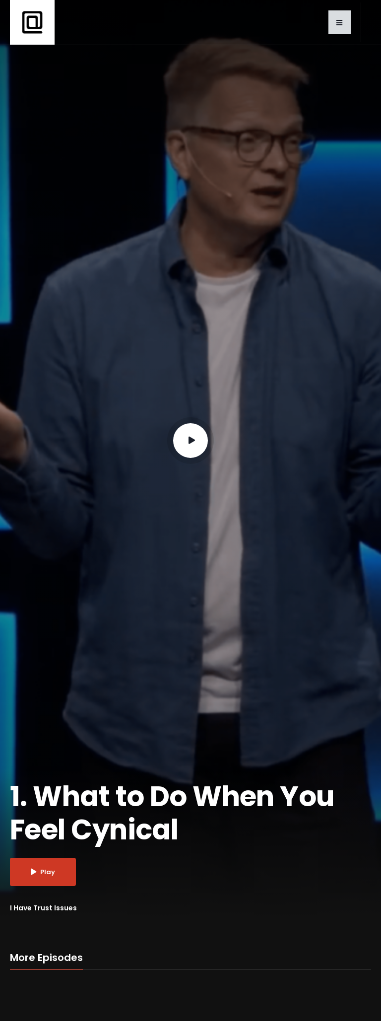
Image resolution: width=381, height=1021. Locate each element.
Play (43, 872)
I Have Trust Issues (43, 908)
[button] (339, 22)
